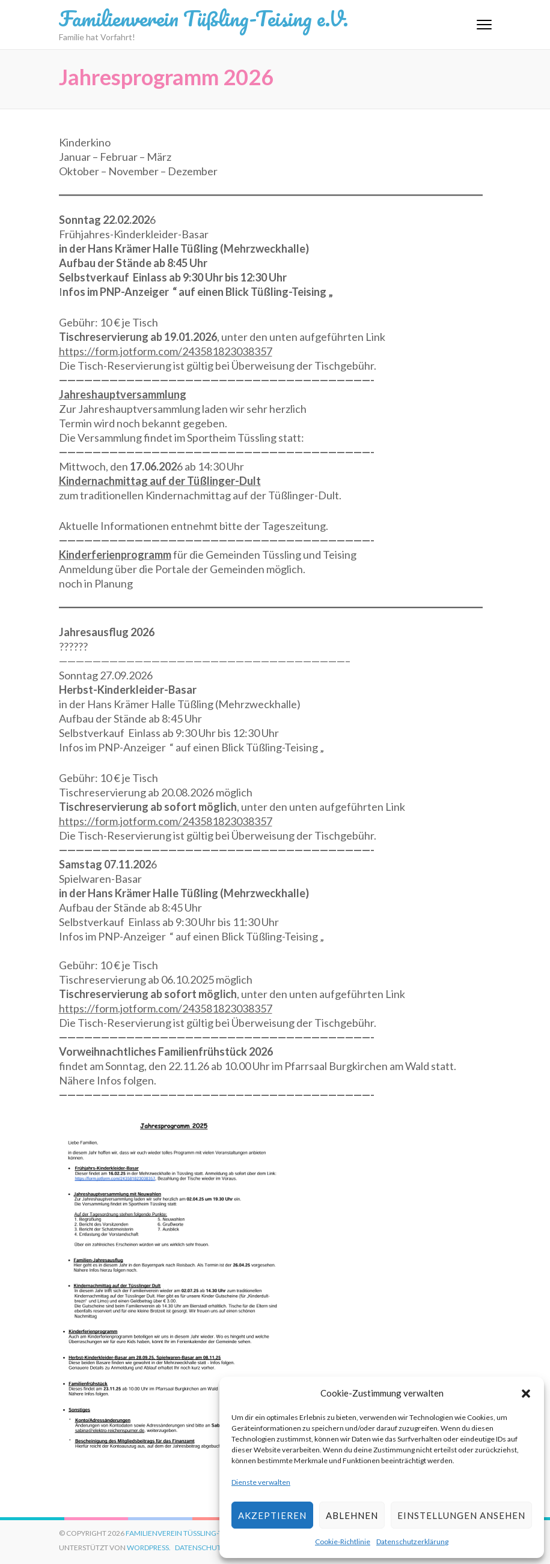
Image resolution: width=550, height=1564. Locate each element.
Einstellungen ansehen (461, 1515)
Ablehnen (352, 1515)
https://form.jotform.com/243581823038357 (165, 351)
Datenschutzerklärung (412, 1541)
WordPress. (149, 1547)
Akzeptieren (272, 1515)
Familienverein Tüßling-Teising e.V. (203, 18)
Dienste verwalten (260, 1482)
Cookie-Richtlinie (342, 1541)
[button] (526, 1393)
